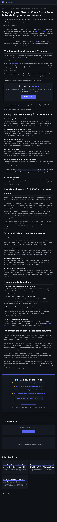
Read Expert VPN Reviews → (28, 404)
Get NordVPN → (28, 96)
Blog (8, 8)
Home (3, 8)
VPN (37, 41)
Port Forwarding (40, 31)
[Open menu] (54, 2)
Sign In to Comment (28, 431)
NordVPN (35, 86)
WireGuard (15, 63)
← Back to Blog (6, 494)
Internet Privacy (14, 105)
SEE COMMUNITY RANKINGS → (28, 398)
